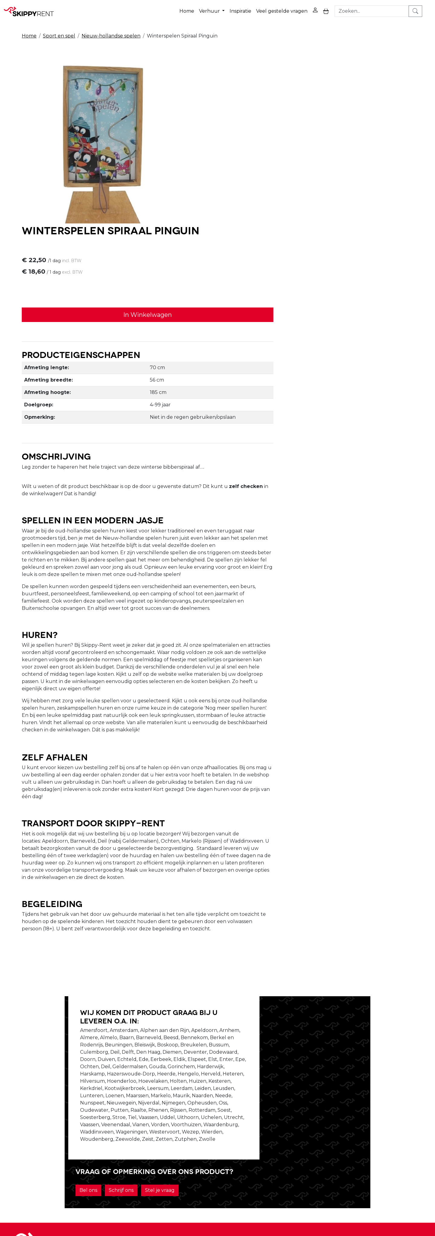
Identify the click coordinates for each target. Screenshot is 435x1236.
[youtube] (376, 1128)
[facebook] (362, 1128)
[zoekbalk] (381, 9)
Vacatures (124, 1138)
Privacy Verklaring (297, 1123)
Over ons (123, 1123)
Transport (206, 1145)
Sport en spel (59, 31)
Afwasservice (209, 1138)
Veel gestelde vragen (289, 8)
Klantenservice (293, 1145)
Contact (285, 1138)
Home (194, 8)
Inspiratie (248, 8)
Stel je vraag (346, 1012)
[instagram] (391, 1128)
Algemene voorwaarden (223, 1152)
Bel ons (274, 1012)
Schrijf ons (307, 1012)
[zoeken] (424, 9)
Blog (199, 1131)
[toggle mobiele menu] (333, 9)
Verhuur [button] (218, 8)
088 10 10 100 (298, 1201)
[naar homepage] (31, 8)
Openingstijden (131, 1131)
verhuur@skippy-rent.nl (355, 1201)
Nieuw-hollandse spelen (111, 31)
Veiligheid (205, 1123)
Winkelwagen (292, 1131)
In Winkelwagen (299, 151)
